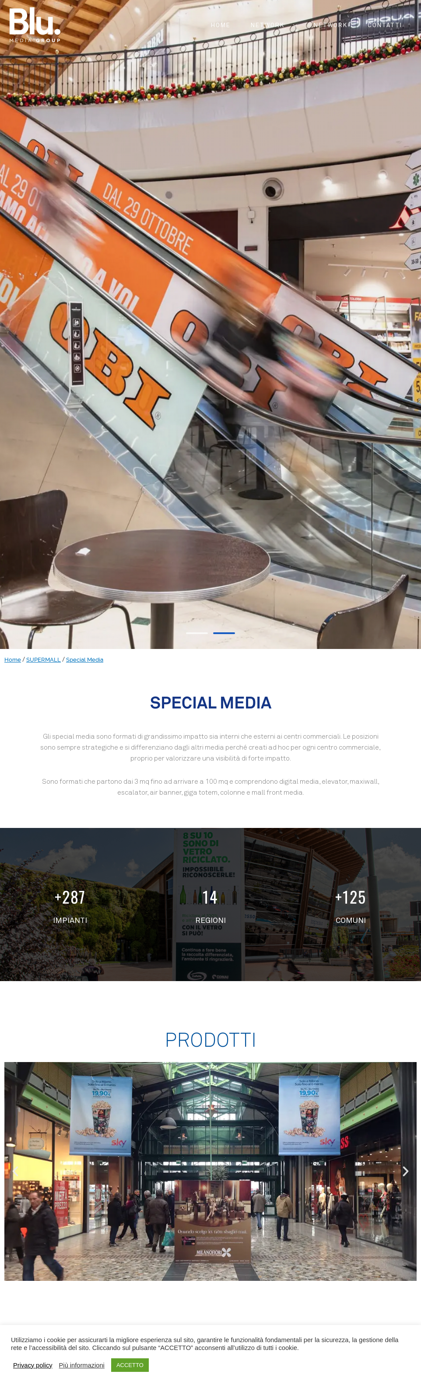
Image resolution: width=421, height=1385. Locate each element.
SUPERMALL (43, 659)
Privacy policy (33, 1365)
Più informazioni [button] (82, 1365)
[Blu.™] (35, 24)
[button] (197, 633)
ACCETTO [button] (130, 1365)
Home (12, 659)
